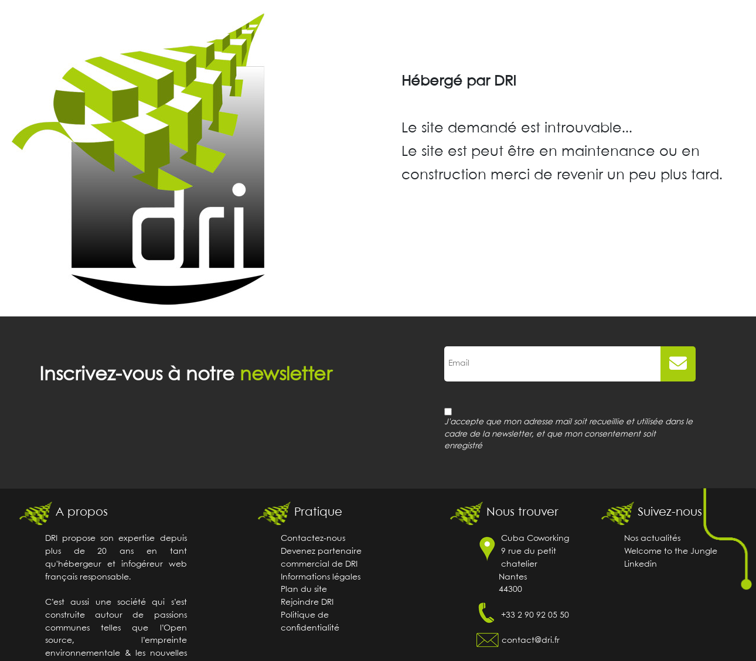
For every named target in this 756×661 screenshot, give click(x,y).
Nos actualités (652, 539)
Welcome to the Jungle (670, 552)
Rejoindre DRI (307, 603)
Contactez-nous (313, 539)
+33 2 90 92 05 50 (535, 615)
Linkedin (640, 564)
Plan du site (304, 590)
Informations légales (320, 577)
